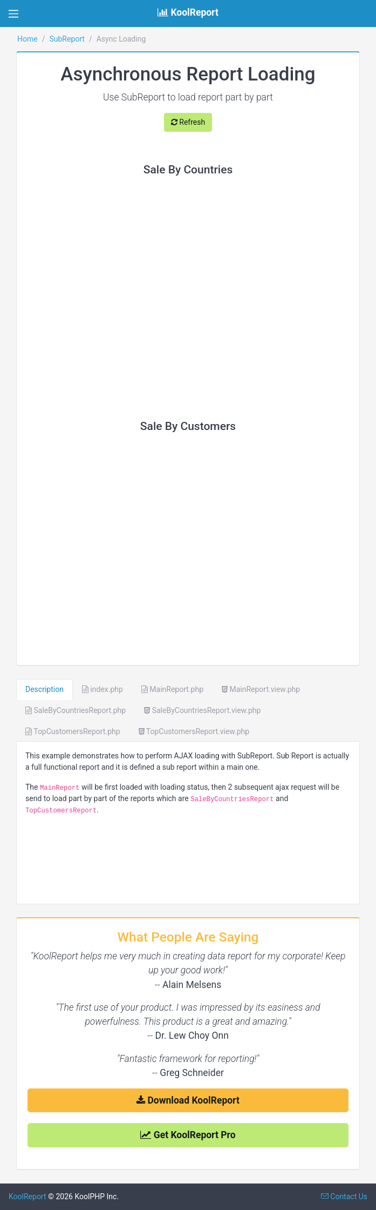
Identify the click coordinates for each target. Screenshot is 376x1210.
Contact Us (344, 1196)
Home (27, 39)
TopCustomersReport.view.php (194, 731)
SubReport (66, 39)
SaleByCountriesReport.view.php (202, 710)
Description (44, 689)
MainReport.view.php (261, 689)
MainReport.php (172, 689)
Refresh (188, 122)
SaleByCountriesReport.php (75, 710)
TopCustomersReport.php (72, 731)
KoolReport (27, 1196)
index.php (102, 689)
